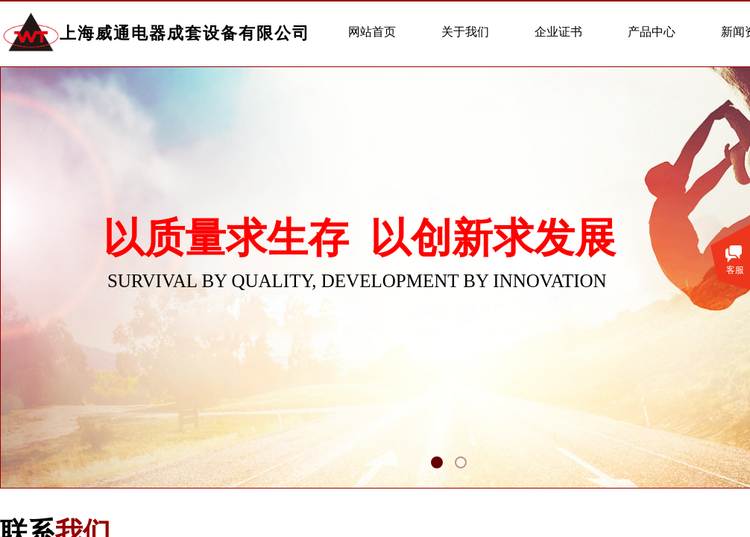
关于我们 (465, 31)
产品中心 (651, 31)
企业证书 (558, 31)
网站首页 (372, 31)
